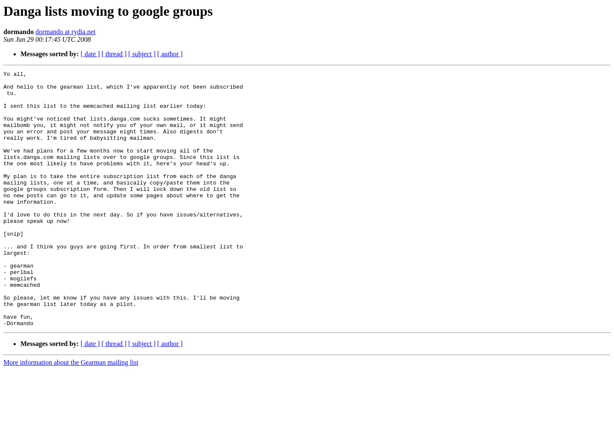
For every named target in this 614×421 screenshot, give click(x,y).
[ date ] (90, 54)
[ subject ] (142, 54)
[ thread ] (114, 54)
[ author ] (170, 54)
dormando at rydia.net (65, 31)
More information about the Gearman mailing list (70, 413)
